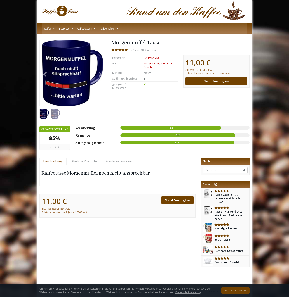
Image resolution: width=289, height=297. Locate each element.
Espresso (66, 28)
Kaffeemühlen (109, 28)
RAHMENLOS (152, 57)
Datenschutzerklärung (188, 292)
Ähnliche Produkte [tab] (84, 161)
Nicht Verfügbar (216, 81)
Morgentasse (151, 63)
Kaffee (49, 28)
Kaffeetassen (86, 28)
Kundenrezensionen (119, 161)
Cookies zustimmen (235, 290)
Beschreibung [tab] (53, 161)
